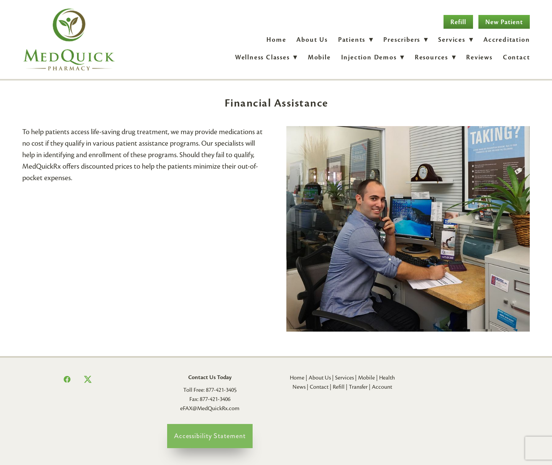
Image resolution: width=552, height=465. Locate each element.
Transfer (358, 386)
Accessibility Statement (210, 436)
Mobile (319, 57)
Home (276, 40)
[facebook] (67, 379)
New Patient (504, 22)
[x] (87, 379)
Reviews (479, 57)
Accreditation (506, 40)
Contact (516, 57)
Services (344, 377)
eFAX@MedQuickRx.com (210, 408)
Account (382, 386)
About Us (311, 40)
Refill (458, 22)
